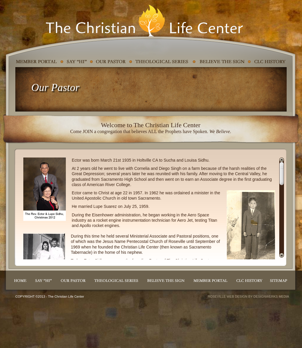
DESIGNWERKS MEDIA (271, 296)
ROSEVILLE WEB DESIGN (227, 296)
